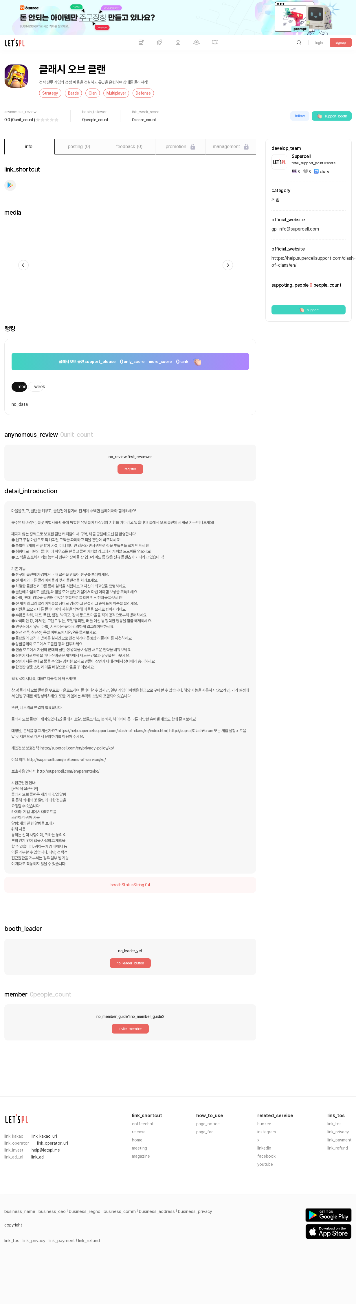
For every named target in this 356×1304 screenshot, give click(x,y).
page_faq (205, 1132)
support (309, 310)
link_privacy (338, 1132)
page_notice (208, 1123)
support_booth (331, 116)
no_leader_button (130, 963)
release (139, 1132)
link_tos (334, 1123)
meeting (139, 1148)
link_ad (37, 1157)
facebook (266, 1156)
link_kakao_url (44, 1136)
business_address (157, 1211)
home (137, 1140)
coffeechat (143, 1123)
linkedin (264, 1148)
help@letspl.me (46, 1150)
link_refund (337, 1148)
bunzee (264, 1123)
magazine (141, 1156)
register (130, 469)
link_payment (339, 1140)
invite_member (130, 1029)
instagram (266, 1132)
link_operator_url (52, 1143)
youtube (265, 1164)
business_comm (120, 1211)
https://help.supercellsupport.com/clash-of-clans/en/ (308, 261)
